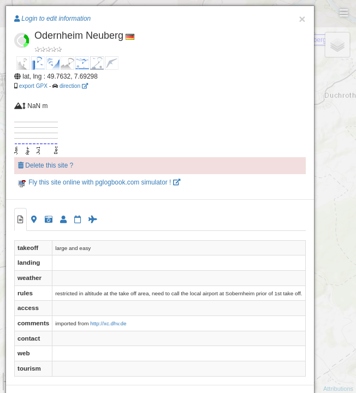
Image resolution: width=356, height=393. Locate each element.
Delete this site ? (45, 165)
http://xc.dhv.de (108, 323)
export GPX (33, 86)
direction (74, 86)
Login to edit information (52, 18)
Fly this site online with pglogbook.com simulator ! (99, 182)
